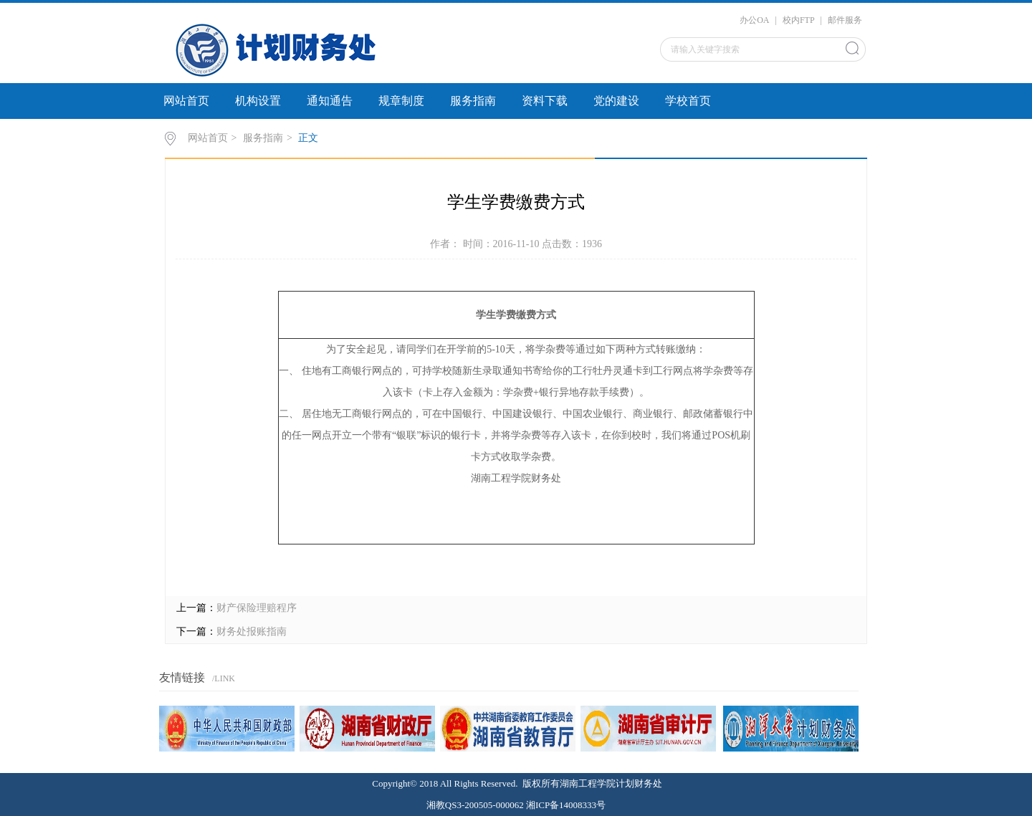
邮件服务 (845, 20)
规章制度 (401, 101)
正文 (308, 138)
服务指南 (473, 101)
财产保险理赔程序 (256, 608)
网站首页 (186, 101)
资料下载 (545, 101)
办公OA (754, 20)
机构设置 (258, 101)
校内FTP (799, 20)
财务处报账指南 (251, 631)
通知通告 (330, 101)
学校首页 (688, 101)
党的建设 (616, 101)
